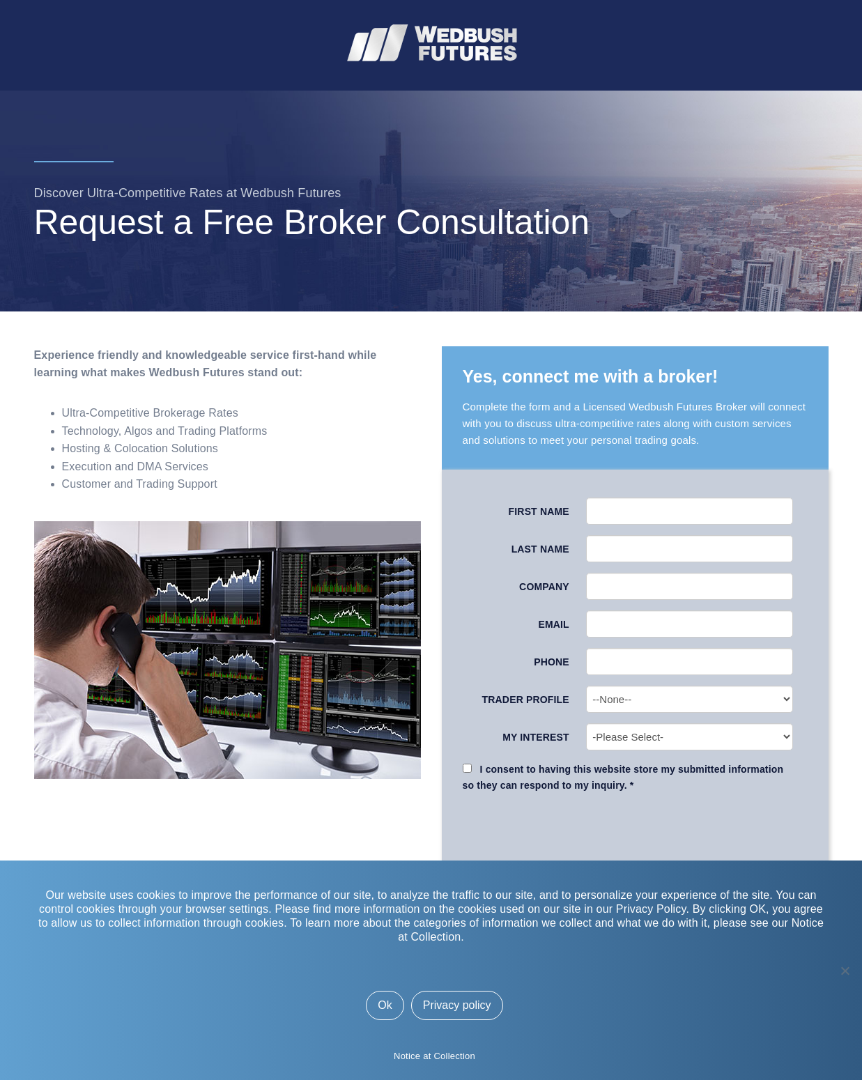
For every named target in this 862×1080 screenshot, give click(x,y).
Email (553, 624)
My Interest (535, 737)
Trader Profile (525, 699)
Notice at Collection (434, 1056)
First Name (539, 511)
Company (544, 586)
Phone (551, 662)
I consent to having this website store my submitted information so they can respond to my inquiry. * (623, 777)
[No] (845, 971)
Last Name (540, 549)
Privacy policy (457, 1005)
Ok (385, 1005)
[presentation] (636, 831)
